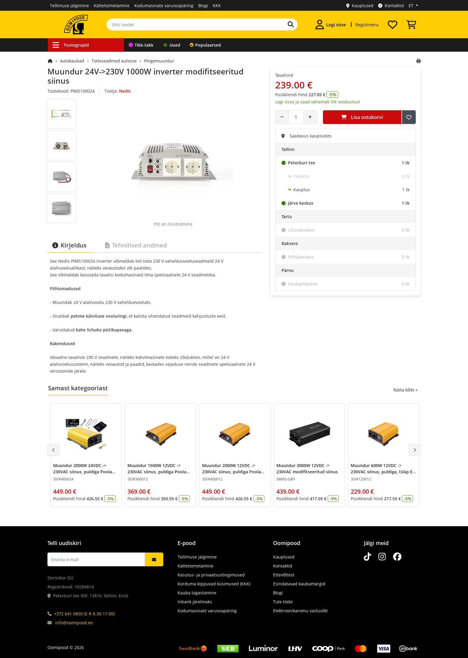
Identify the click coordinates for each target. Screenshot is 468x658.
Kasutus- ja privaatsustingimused (211, 575)
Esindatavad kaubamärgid (299, 584)
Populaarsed (205, 45)
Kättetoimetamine (112, 5)
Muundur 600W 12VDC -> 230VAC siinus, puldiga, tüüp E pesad (381, 472)
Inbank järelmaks (195, 602)
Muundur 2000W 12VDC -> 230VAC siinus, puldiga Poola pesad (231, 472)
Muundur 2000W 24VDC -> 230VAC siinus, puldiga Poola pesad (82, 472)
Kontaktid (391, 5)
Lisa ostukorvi (362, 117)
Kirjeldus (69, 245)
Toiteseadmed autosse (114, 61)
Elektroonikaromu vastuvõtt (300, 610)
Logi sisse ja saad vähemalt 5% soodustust (317, 102)
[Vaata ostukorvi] (411, 24)
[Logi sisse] (330, 24)
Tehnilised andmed (136, 245)
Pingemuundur (159, 61)
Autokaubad (72, 61)
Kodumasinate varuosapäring (163, 5)
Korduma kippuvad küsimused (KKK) (214, 584)
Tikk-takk (141, 45)
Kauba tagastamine (197, 593)
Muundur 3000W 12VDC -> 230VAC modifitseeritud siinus (307, 469)
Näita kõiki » (405, 390)
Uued (171, 45)
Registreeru (367, 24)
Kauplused (359, 5)
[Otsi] (291, 24)
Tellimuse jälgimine (69, 5)
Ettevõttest (283, 575)
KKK (217, 5)
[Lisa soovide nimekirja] (409, 117)
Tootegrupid (71, 45)
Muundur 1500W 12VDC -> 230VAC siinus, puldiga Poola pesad (156, 472)
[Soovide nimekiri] (392, 24)
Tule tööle (283, 602)
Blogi (203, 5)
